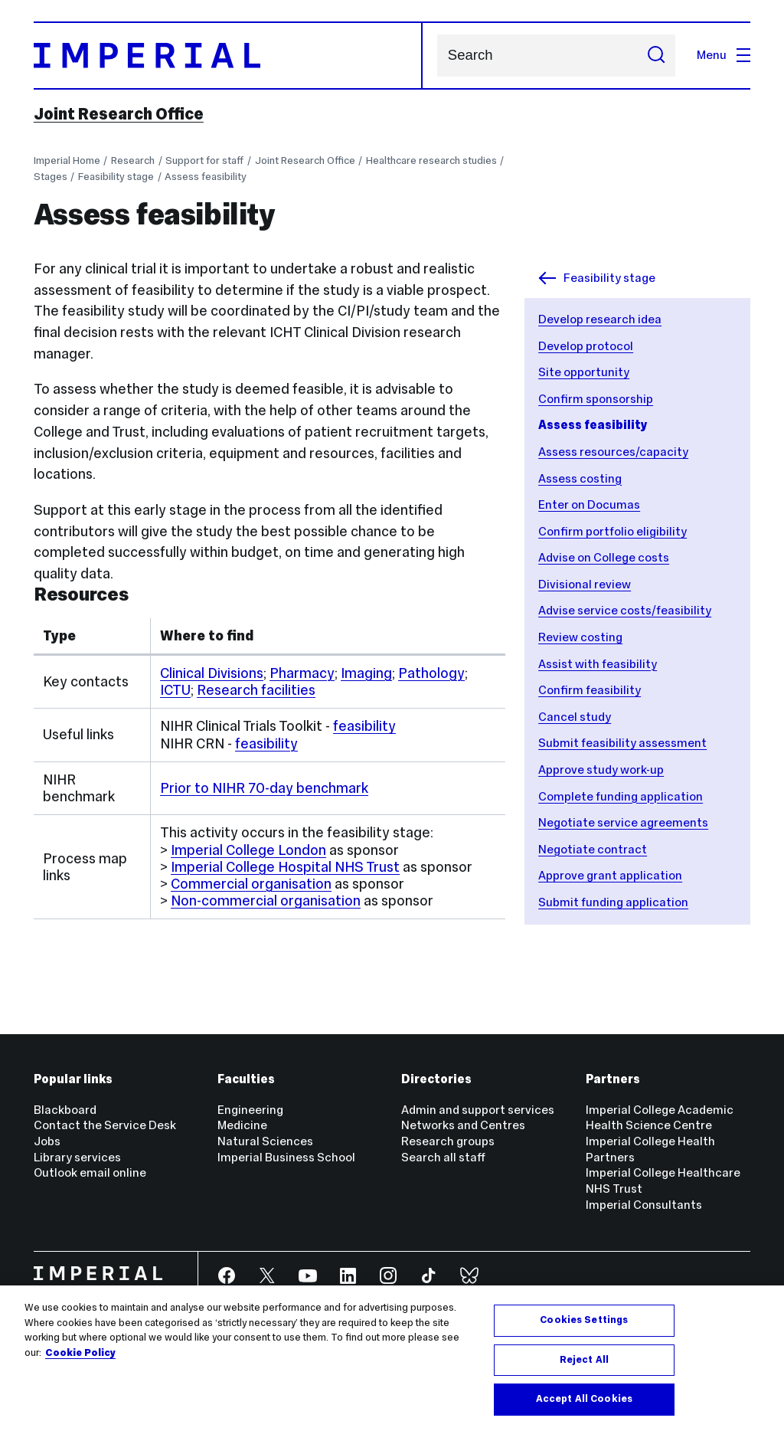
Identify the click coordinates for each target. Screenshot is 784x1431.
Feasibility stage (116, 176)
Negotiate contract (592, 849)
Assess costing (580, 478)
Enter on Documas (589, 504)
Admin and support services (477, 1109)
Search (436, 55)
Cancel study (574, 716)
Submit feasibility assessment (622, 742)
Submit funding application (613, 902)
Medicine (242, 1125)
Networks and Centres (463, 1125)
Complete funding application (620, 796)
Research (133, 160)
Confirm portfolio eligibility (612, 531)
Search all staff (443, 1157)
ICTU (175, 690)
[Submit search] (656, 55)
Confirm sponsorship (595, 398)
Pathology (431, 673)
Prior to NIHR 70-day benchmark (264, 788)
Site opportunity (583, 372)
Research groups (448, 1141)
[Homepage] (228, 55)
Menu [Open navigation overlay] (723, 54)
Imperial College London (248, 850)
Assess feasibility (206, 176)
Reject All (584, 1360)
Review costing (580, 637)
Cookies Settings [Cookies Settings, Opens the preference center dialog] (584, 1320)
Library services (77, 1157)
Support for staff (204, 160)
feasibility (364, 726)
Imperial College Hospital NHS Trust (285, 867)
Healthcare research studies (431, 160)
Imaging (366, 673)
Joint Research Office (119, 114)
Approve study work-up (601, 769)
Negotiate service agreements (623, 822)
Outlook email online (90, 1172)
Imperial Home (67, 160)
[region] (392, 1358)
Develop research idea (600, 319)
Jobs (47, 1141)
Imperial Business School (286, 1157)
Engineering (250, 1109)
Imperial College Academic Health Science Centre (659, 1117)
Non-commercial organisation (266, 900)
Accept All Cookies (584, 1399)
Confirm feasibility (589, 690)
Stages (50, 176)
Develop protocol (585, 346)
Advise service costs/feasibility (624, 610)
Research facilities (256, 690)
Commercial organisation (251, 883)
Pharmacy (302, 673)
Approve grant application (610, 875)
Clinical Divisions (211, 673)
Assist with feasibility (597, 664)
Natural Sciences (265, 1141)
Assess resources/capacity (613, 451)
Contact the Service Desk (105, 1125)
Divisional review (584, 584)
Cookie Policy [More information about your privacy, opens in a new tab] (80, 1353)
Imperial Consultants (644, 1204)
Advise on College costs (603, 557)
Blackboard (65, 1109)
